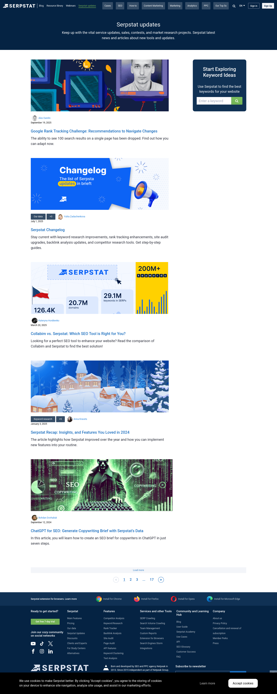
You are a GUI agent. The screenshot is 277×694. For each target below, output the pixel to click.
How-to (133, 5)
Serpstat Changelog (48, 229)
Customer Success (186, 651)
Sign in (253, 6)
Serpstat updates (87, 5)
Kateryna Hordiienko (48, 320)
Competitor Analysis (113, 618)
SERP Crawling (147, 618)
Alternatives (73, 653)
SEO (120, 5)
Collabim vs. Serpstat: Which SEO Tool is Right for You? (78, 333)
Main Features (74, 618)
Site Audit (108, 638)
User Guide (182, 626)
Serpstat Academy (185, 631)
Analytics (192, 5)
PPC (206, 5)
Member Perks (220, 638)
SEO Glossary (183, 646)
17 (152, 579)
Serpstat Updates (76, 633)
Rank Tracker (110, 628)
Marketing (175, 5)
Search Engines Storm (151, 643)
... (144, 579)
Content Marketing (153, 5)
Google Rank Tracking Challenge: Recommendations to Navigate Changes (94, 131)
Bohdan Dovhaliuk (47, 517)
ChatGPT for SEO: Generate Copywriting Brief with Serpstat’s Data (87, 531)
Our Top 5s (221, 5)
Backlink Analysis (112, 633)
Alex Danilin (44, 118)
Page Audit (109, 643)
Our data (38, 216)
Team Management (150, 628)
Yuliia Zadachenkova (74, 216)
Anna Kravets (80, 419)
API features (109, 648)
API (178, 641)
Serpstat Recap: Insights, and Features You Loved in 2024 (80, 432)
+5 (60, 419)
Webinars (71, 5)
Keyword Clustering (113, 653)
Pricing (70, 623)
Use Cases (181, 636)
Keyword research (43, 419)
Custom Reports (148, 633)
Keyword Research (113, 623)
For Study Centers (76, 648)
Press (216, 643)
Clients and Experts (77, 643)
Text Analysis (110, 658)
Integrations (146, 648)
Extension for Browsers (152, 638)
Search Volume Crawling (152, 623)
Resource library (55, 5)
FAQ (178, 656)
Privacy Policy (220, 623)
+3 (51, 216)
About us (217, 618)
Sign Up (268, 6)
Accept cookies (242, 683)
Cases (107, 5)
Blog (41, 5)
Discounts (72, 638)
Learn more (71, 599)
